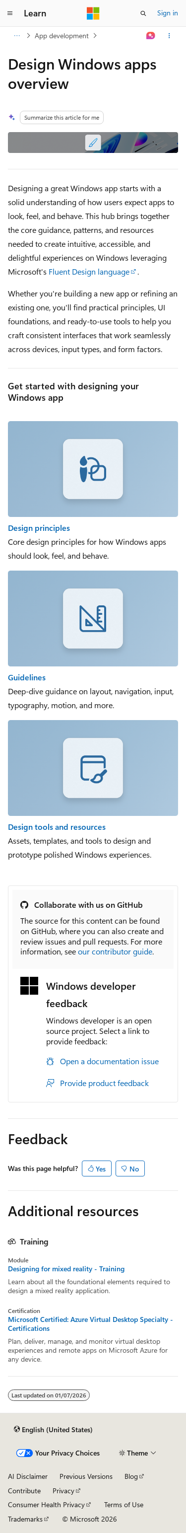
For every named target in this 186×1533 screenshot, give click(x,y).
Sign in (167, 12)
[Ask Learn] (151, 36)
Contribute (24, 1490)
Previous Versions (86, 1476)
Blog (131, 1476)
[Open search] (143, 13)
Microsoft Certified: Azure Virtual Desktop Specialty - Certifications (90, 1324)
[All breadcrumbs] (16, 36)
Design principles (39, 527)
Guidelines (27, 677)
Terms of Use (123, 1504)
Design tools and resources (57, 826)
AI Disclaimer (28, 1476)
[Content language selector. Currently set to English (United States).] (53, 1429)
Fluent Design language (89, 271)
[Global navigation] (10, 13)
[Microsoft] (93, 13)
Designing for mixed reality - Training (66, 1268)
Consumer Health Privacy (46, 1504)
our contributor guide (115, 951)
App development (62, 35)
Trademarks (25, 1519)
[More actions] (169, 36)
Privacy (63, 1490)
